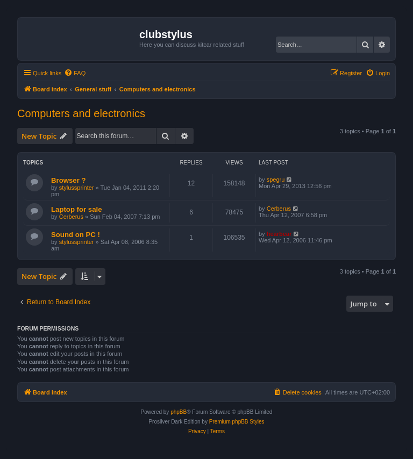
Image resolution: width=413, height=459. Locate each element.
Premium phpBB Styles (237, 422)
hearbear (279, 234)
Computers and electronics (81, 113)
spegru (276, 179)
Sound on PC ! (75, 235)
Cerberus (71, 216)
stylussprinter (76, 187)
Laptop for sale (76, 209)
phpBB (178, 412)
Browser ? (68, 180)
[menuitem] (75, 73)
